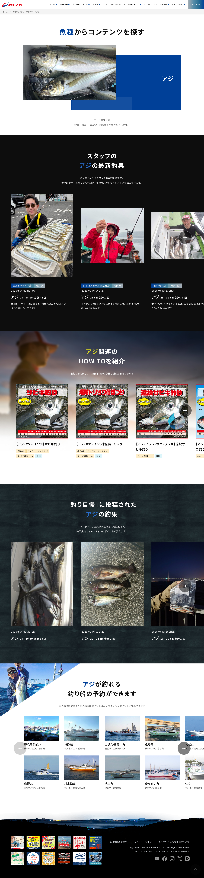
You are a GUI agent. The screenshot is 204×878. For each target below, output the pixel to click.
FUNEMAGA (184, 851)
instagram (172, 858)
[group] (42, 251)
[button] (18, 237)
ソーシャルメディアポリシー (143, 841)
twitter (179, 858)
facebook (164, 858)
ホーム (5, 12)
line (187, 858)
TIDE (175, 851)
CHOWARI (162, 851)
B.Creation (150, 851)
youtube (157, 858)
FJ (169, 851)
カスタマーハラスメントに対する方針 (174, 841)
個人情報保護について (119, 841)
